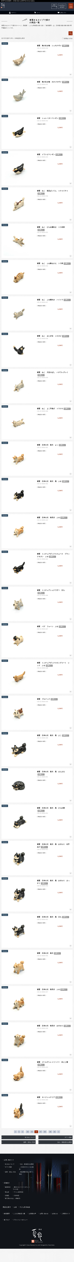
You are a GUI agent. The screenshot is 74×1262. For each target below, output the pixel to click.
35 (32, 1145)
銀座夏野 (7, 1227)
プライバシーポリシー (20, 1233)
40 (50, 1145)
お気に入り (61, 12)
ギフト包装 (68, 1150)
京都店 (7, 1209)
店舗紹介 (7, 1196)
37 (40, 1145)
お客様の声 (32, 1227)
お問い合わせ (44, 1227)
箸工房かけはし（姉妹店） (13, 1211)
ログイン (12, 12)
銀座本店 (7, 1200)
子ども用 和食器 (25, 1220)
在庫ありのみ (67, 38)
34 (27, 1145)
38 (45, 1145)
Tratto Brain (51, 1258)
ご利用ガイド (66, 1227)
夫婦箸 (53, 6)
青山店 (7, 1205)
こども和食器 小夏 (19, 1227)
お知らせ (55, 1227)
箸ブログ (7, 1233)
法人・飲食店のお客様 (64, 1155)
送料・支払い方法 (29, 1155)
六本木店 (16, 1209)
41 (54, 1145)
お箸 (15, 1220)
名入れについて (30, 1150)
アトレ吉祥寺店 (18, 1205)
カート (37, 12)
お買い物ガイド (9, 1173)
